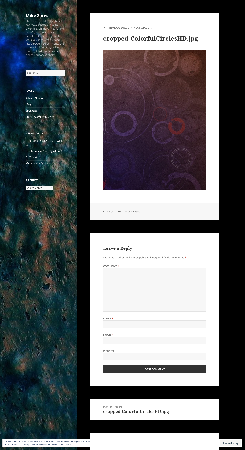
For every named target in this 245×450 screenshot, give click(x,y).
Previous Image (118, 27)
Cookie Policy (65, 444)
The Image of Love (37, 163)
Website (108, 351)
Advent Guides (34, 98)
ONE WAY (31, 157)
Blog (28, 104)
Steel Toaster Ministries (40, 117)
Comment (111, 266)
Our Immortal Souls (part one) (44, 151)
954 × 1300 (134, 211)
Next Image (141, 27)
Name (108, 318)
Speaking (31, 110)
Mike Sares (37, 15)
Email (108, 334)
